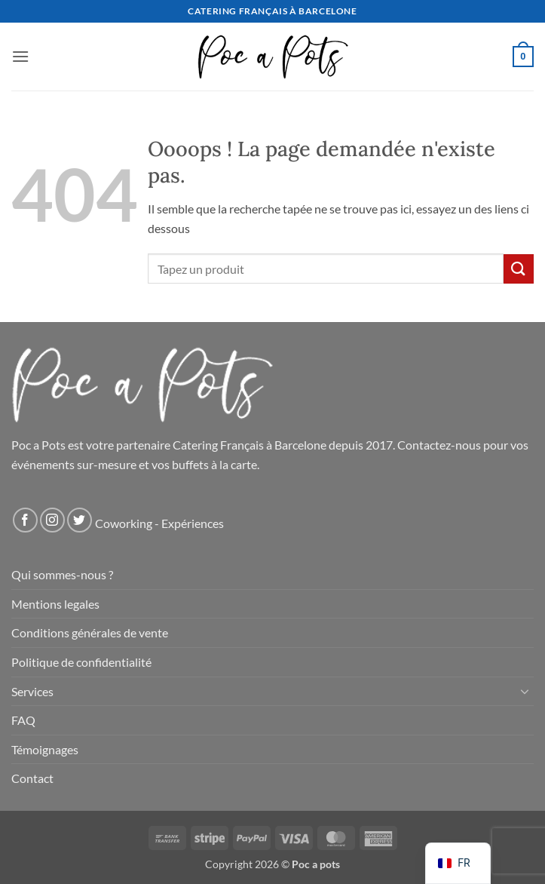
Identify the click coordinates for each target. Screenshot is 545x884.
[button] (20, 56)
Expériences (192, 523)
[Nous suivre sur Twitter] (79, 520)
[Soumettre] (519, 269)
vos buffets (180, 464)
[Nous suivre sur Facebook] (25, 520)
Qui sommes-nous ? (62, 574)
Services (32, 691)
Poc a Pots (38, 444)
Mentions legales (55, 604)
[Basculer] (525, 691)
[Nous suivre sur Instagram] (52, 520)
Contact (32, 778)
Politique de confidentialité (81, 662)
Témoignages (44, 749)
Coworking (123, 523)
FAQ (23, 720)
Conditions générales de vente (89, 632)
